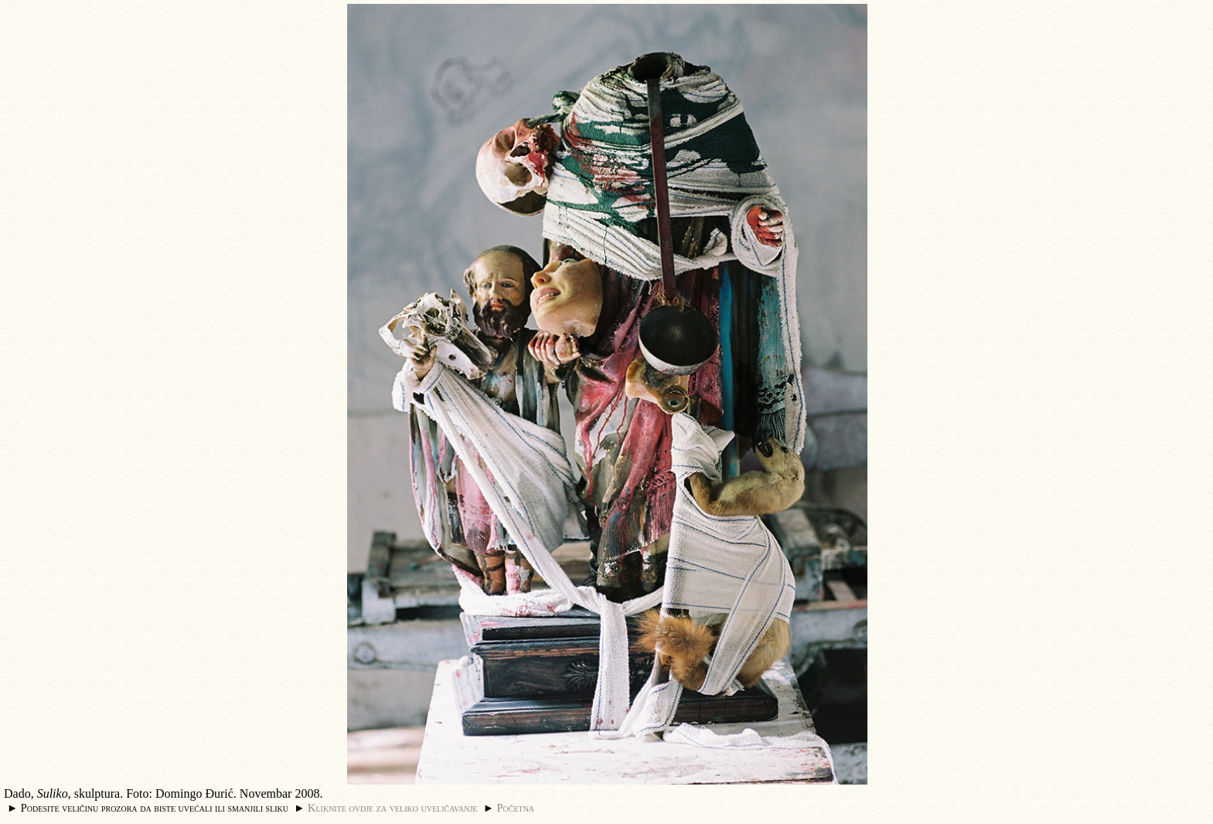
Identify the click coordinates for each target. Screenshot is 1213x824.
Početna (516, 808)
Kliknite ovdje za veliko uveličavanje (392, 808)
